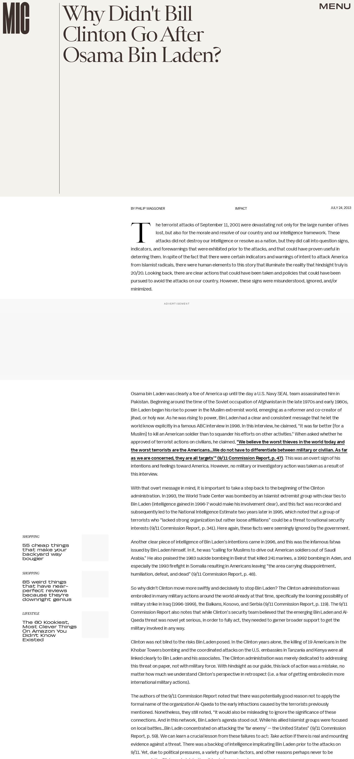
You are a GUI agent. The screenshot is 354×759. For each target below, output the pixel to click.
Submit (96, 487)
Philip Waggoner (150, 208)
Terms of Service (91, 494)
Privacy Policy (32, 497)
